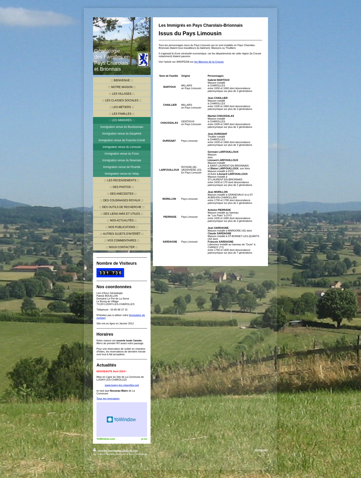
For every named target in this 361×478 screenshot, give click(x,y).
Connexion (261, 450)
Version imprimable (107, 450)
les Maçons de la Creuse (209, 61)
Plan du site (130, 450)
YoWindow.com (105, 438)
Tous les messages (107, 398)
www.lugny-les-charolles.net (122, 385)
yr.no (144, 438)
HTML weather (121, 419)
